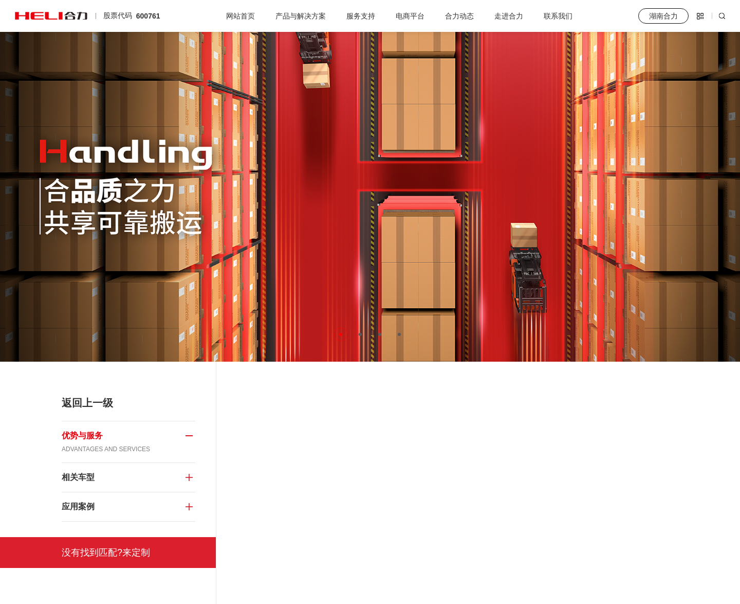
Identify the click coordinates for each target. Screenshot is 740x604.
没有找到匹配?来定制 (106, 552)
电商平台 (410, 16)
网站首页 (240, 16)
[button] (340, 334)
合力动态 (459, 16)
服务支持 (360, 16)
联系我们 (558, 16)
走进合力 (508, 16)
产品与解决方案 (300, 16)
